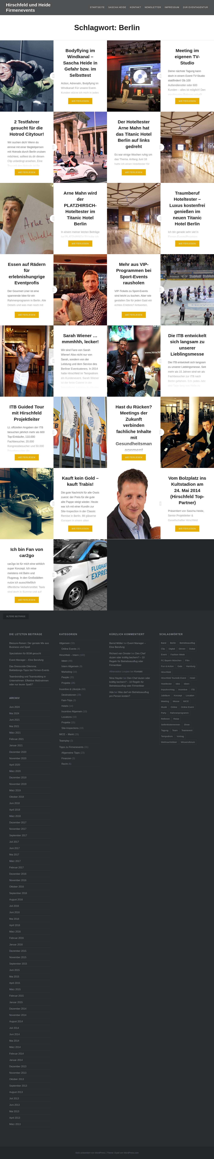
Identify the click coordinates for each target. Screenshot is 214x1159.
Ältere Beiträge (15, 616)
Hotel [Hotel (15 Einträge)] (192, 678)
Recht (64, 763)
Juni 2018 (14, 803)
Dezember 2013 (17, 1066)
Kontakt (135, 7)
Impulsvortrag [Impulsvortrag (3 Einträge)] (167, 689)
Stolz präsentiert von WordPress (90, 1153)
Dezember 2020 (17, 752)
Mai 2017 (14, 854)
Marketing (66, 671)
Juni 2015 (14, 970)
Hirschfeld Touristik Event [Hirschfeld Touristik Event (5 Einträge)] (173, 678)
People (65, 677)
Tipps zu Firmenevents (71, 747)
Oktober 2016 (16, 886)
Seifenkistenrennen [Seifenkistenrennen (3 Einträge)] (170, 724)
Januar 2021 (16, 745)
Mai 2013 (14, 1111)
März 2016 (15, 931)
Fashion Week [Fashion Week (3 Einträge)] (178, 654)
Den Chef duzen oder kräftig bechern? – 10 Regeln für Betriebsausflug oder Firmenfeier (129, 682)
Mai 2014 (14, 1040)
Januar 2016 (16, 944)
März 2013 (15, 1124)
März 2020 (15, 771)
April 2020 (14, 764)
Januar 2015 (16, 1002)
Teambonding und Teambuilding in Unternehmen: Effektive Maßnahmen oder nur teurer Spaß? (28, 680)
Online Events (68, 648)
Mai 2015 (14, 976)
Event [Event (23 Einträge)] (164, 654)
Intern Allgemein (70, 666)
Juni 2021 (14, 719)
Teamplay (64, 740)
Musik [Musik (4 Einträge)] (164, 707)
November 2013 (17, 1072)
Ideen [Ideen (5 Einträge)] (186, 683)
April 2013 (14, 1117)
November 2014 (17, 1015)
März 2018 (15, 816)
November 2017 (17, 828)
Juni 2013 (14, 1104)
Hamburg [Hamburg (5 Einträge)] (190, 666)
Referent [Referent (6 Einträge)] (165, 718)
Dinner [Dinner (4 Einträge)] (182, 648)
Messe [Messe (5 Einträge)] (176, 701)
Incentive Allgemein (71, 711)
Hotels (64, 706)
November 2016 (17, 880)
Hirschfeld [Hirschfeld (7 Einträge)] (166, 672)
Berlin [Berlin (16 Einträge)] (173, 643)
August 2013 (16, 1092)
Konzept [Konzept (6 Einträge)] (178, 695)
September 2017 (18, 835)
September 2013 (18, 1085)
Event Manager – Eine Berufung (26, 660)
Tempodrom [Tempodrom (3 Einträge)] (167, 736)
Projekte (65, 683)
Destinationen (68, 694)
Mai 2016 (14, 918)
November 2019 (17, 784)
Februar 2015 (16, 995)
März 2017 (15, 861)
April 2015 (14, 983)
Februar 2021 (16, 739)
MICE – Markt (66, 734)
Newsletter (153, 7)
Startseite (97, 7)
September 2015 (18, 963)
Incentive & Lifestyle (70, 689)
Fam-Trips (66, 700)
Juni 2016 (14, 912)
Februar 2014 (16, 1053)
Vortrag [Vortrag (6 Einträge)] (180, 736)
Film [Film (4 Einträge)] (187, 660)
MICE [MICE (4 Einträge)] (186, 701)
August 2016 (16, 899)
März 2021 (15, 732)
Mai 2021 (14, 726)
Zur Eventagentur (195, 7)
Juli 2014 (14, 1028)
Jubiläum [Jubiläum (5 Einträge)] (165, 695)
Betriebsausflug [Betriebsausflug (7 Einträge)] (187, 643)
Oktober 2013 (16, 1079)
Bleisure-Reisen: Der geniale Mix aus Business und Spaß (29, 645)
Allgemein (64, 643)
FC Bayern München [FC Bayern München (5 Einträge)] (171, 660)
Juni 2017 (14, 848)
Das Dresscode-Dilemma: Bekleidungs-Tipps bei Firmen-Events (29, 668)
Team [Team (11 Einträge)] (175, 730)
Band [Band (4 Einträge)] (163, 643)
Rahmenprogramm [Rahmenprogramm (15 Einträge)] (179, 713)
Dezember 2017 (17, 822)
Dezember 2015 (17, 951)
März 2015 (15, 989)
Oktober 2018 (16, 796)
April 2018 (14, 809)
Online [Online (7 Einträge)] (174, 707)
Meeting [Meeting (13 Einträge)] (165, 701)
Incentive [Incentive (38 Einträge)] (182, 689)
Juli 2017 (14, 841)
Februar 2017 (16, 867)
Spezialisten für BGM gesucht (25, 653)
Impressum (172, 7)
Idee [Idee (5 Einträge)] (178, 683)
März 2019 (15, 790)
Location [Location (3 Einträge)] (190, 695)
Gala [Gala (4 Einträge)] (179, 666)
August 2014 (16, 1021)
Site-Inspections (69, 728)
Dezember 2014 (17, 1008)
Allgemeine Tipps (70, 752)
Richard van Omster (120, 653)
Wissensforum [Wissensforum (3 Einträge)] (188, 742)
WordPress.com (131, 1153)
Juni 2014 (14, 1034)
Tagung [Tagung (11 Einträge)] (164, 730)
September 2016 (18, 893)
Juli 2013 (14, 1098)
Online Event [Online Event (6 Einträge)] (187, 707)
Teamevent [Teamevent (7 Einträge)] (186, 730)
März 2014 (15, 1047)
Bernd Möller (116, 643)
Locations (66, 717)
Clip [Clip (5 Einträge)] (163, 648)
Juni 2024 (14, 707)
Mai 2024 (14, 713)
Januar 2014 (16, 1060)
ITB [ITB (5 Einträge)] (193, 689)
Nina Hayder (116, 678)
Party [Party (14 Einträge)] (163, 713)
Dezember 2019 (17, 777)
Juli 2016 (14, 906)
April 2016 (14, 925)
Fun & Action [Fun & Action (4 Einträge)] (167, 666)
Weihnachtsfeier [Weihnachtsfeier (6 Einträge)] (169, 742)
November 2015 (17, 957)
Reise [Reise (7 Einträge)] (176, 718)
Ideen (64, 660)
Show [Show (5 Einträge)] (187, 724)
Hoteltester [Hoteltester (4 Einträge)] (166, 683)
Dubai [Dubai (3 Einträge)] (192, 648)
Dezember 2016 (17, 873)
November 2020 (17, 758)
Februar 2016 (16, 938)
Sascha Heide (117, 7)
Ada (111, 692)
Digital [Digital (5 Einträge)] (172, 648)
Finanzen (66, 758)
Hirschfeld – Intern (69, 655)
